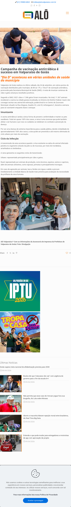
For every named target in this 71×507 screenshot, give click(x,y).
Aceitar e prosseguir (35, 500)
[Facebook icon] (34, 5)
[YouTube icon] (37, 5)
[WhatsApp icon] (31, 5)
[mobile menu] (67, 13)
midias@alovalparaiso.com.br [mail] (44, 2)
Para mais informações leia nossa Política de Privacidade (35, 495)
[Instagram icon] (40, 5)
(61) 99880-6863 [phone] (23, 2)
